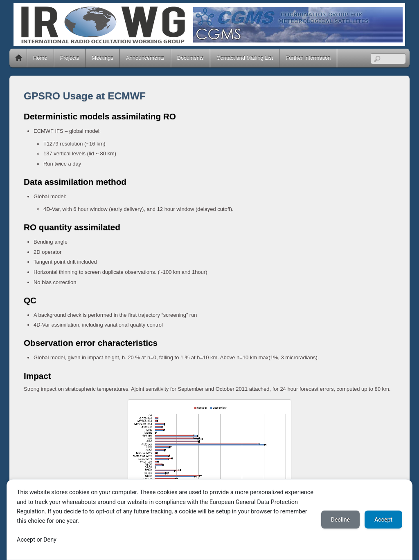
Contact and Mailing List (244, 58)
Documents (190, 58)
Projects (69, 58)
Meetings (102, 58)
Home (18, 58)
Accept (383, 519)
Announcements (145, 58)
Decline (340, 519)
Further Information (308, 58)
